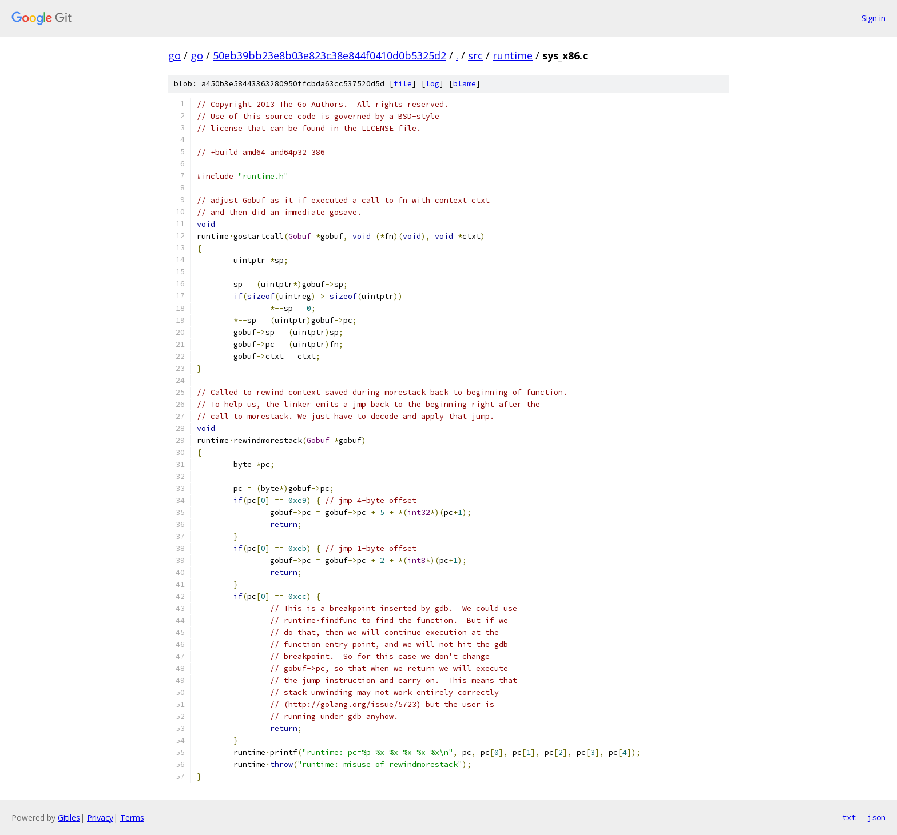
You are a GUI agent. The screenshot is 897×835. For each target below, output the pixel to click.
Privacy (100, 817)
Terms (132, 817)
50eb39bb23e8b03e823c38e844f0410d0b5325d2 (329, 55)
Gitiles (69, 817)
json (876, 817)
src (475, 55)
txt (849, 817)
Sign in (874, 18)
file (403, 84)
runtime (513, 55)
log (432, 84)
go (174, 55)
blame (464, 84)
